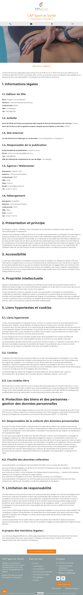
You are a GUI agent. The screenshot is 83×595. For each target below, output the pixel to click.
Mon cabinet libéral (69, 593)
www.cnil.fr (63, 374)
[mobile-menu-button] (72, 24)
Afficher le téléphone (66, 573)
